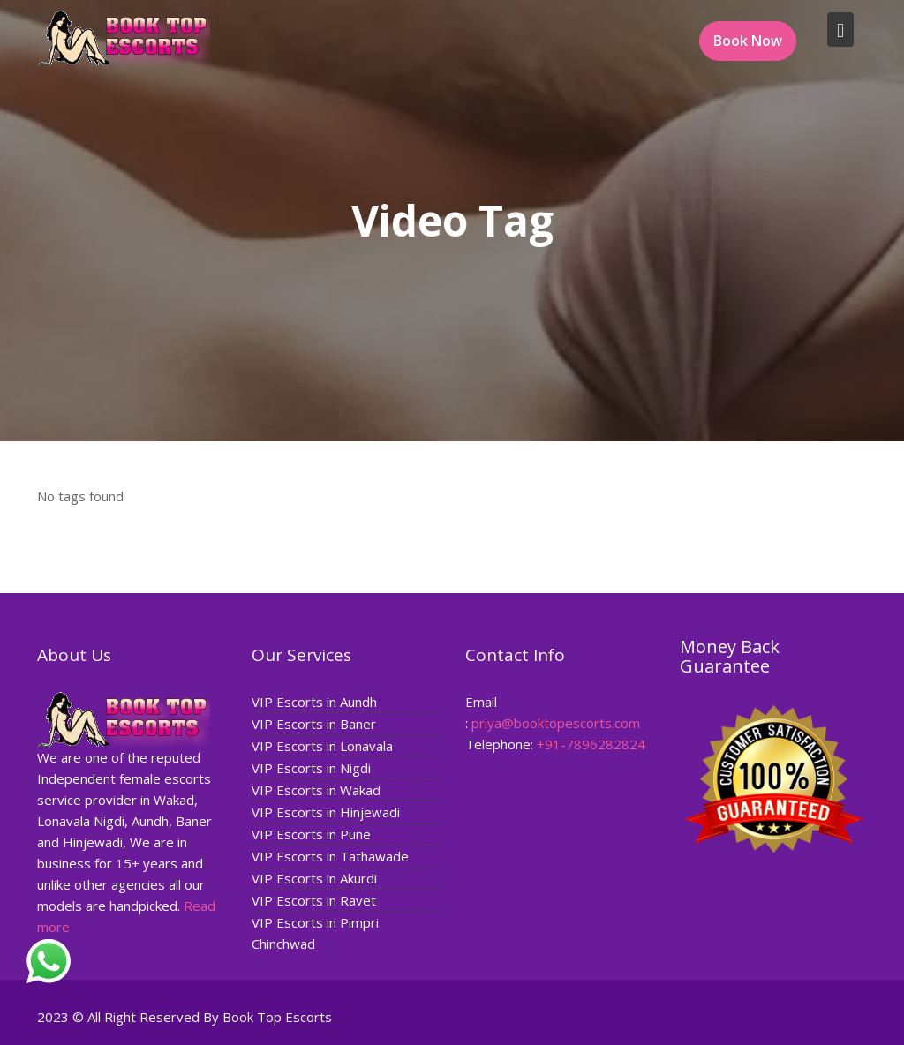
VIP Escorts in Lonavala (322, 745)
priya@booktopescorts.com (555, 722)
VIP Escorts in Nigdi (311, 767)
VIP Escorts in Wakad (316, 789)
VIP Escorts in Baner (314, 723)
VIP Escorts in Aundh (314, 701)
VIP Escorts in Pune (311, 833)
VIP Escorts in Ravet (314, 899)
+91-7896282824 (591, 743)
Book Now (747, 40)
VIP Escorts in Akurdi (314, 877)
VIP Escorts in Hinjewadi (326, 811)
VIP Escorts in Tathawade (330, 855)
